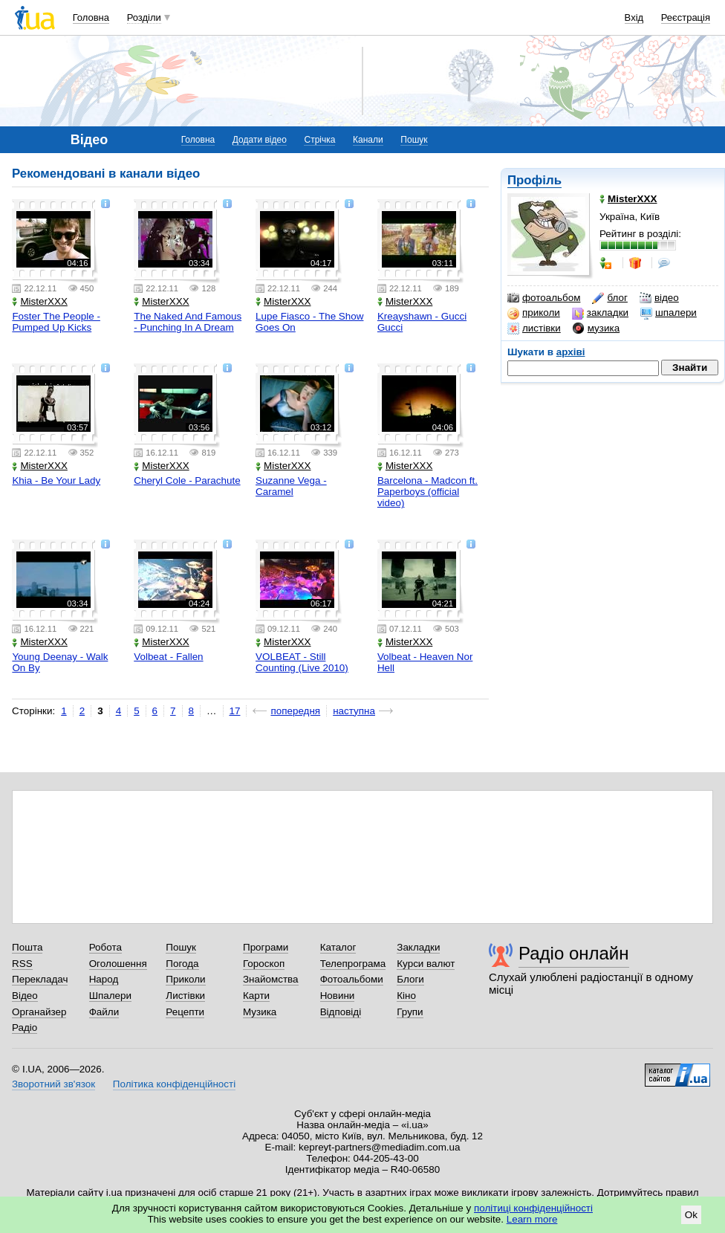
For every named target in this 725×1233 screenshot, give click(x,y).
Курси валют (426, 963)
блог (609, 298)
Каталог (338, 947)
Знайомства (271, 979)
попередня (295, 710)
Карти (256, 995)
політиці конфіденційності (533, 1208)
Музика (259, 1011)
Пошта (27, 947)
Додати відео (260, 140)
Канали (368, 140)
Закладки (418, 947)
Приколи (185, 979)
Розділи (144, 17)
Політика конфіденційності (174, 1084)
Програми (265, 947)
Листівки (185, 995)
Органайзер (39, 1011)
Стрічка (319, 140)
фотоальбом (543, 298)
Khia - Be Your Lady (56, 480)
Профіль (534, 180)
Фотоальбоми (351, 979)
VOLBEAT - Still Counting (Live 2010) (302, 662)
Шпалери (110, 995)
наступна (354, 710)
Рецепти (185, 1011)
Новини (337, 995)
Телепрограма (353, 963)
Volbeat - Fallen (168, 656)
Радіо (24, 1027)
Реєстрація (685, 17)
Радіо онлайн (573, 953)
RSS (22, 963)
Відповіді (341, 1011)
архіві (570, 351)
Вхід (634, 17)
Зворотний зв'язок (53, 1084)
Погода (182, 963)
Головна (91, 17)
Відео (25, 995)
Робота (105, 947)
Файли (104, 1011)
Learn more (532, 1219)
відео (659, 298)
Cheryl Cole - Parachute (187, 480)
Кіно (406, 995)
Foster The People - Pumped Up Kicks (56, 322)
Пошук (413, 140)
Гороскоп (264, 963)
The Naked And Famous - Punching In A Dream (187, 322)
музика (596, 328)
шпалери (668, 313)
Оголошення (118, 963)
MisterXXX (39, 301)
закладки (600, 313)
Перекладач (40, 979)
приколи (533, 313)
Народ (104, 979)
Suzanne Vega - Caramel (291, 486)
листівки (534, 328)
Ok (691, 1214)
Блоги (410, 979)
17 (235, 710)
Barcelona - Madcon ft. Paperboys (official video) (427, 491)
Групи (410, 1011)
